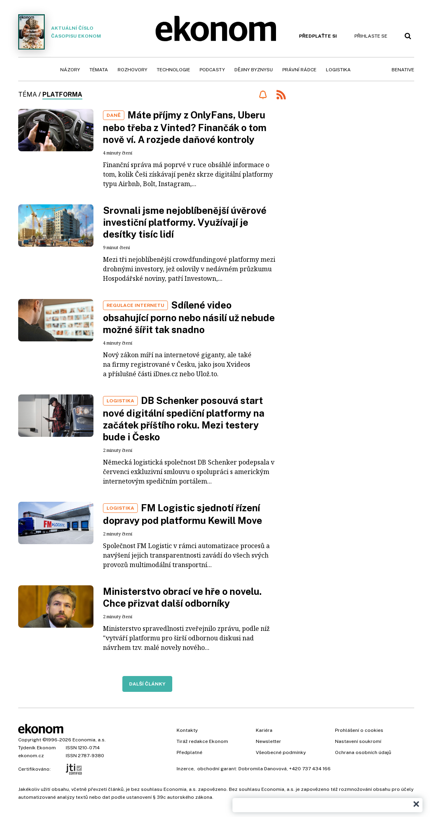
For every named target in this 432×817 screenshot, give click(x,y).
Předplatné (189, 752)
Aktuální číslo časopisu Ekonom (59, 32)
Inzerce (185, 768)
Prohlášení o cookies (359, 730)
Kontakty (187, 730)
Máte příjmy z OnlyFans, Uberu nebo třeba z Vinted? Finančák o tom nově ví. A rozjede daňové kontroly (184, 127)
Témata (98, 69)
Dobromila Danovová (262, 768)
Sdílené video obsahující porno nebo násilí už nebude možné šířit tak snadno (189, 317)
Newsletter (268, 741)
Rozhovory (132, 69)
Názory (70, 69)
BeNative (403, 69)
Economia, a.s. (89, 740)
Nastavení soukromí (358, 741)
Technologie (173, 69)
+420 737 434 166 (310, 768)
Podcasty (212, 69)
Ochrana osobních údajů (363, 752)
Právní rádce (299, 69)
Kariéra (264, 730)
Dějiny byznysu (253, 69)
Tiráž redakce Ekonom (202, 741)
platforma (62, 94)
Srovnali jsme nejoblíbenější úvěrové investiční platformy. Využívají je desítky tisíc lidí (184, 222)
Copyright (29, 740)
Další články (147, 684)
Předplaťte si (318, 36)
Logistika (338, 69)
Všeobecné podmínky (281, 752)
